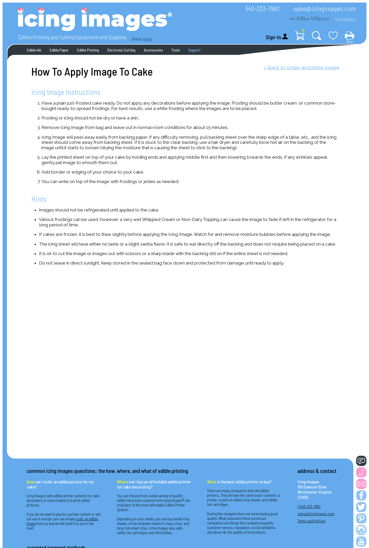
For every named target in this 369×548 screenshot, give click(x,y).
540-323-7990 (262, 8)
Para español (345, 18)
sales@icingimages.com (324, 8)
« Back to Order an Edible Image (302, 67)
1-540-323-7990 (309, 506)
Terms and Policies (311, 521)
